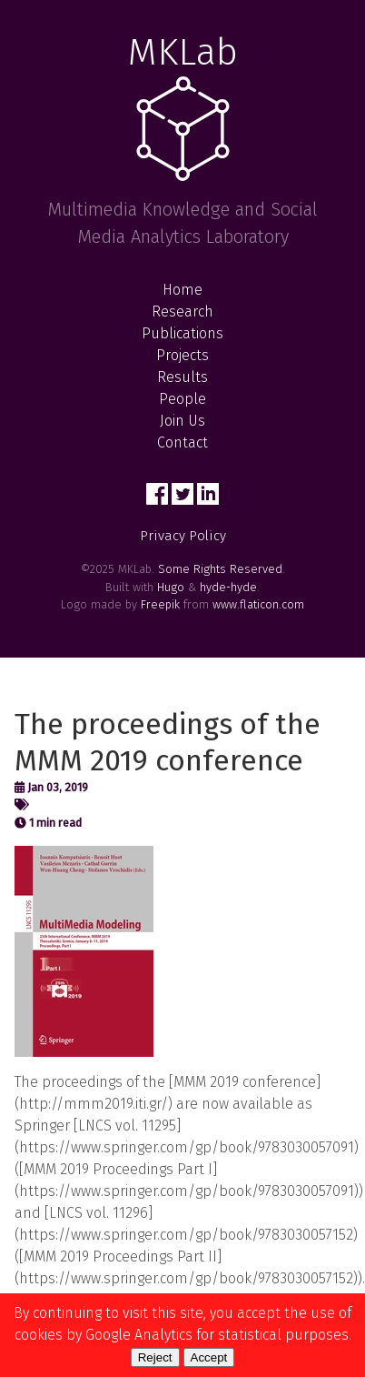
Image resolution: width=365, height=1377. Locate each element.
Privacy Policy (183, 536)
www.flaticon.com (258, 604)
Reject (155, 1357)
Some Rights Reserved (220, 569)
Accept (209, 1357)
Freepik (160, 604)
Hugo (170, 587)
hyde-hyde (228, 587)
